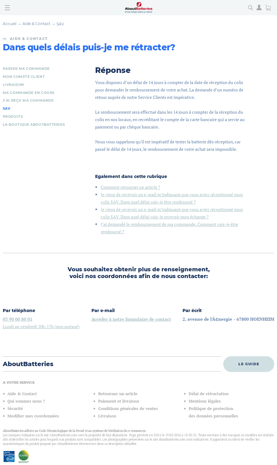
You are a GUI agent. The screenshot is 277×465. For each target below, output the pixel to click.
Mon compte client (24, 76)
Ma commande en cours (29, 93)
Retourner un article (117, 393)
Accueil (9, 23)
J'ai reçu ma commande (28, 100)
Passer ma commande (26, 68)
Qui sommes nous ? (26, 401)
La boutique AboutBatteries (34, 124)
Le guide (248, 364)
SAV (60, 24)
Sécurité (15, 408)
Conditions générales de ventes (128, 408)
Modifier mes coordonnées (33, 416)
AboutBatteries (28, 364)
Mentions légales (205, 401)
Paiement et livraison (118, 401)
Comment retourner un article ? (130, 187)
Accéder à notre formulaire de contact (131, 319)
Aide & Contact (36, 23)
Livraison (13, 84)
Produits (13, 116)
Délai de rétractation (209, 393)
